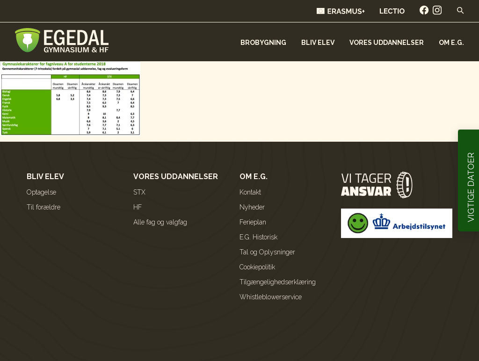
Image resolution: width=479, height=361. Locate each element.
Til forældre (43, 207)
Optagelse (41, 192)
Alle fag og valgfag (160, 222)
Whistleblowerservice (271, 297)
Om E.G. (451, 42)
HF (137, 207)
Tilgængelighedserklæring (278, 282)
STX (139, 192)
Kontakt (250, 192)
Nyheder (252, 207)
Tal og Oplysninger (267, 252)
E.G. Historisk (258, 237)
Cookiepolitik (257, 267)
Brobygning (263, 42)
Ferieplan (253, 222)
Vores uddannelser (386, 42)
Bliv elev (317, 42)
